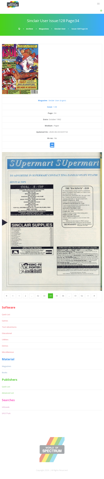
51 (76, 296)
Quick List (6, 314)
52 (82, 296)
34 (50, 296)
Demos (5, 345)
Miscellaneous (8, 352)
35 (57, 296)
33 (44, 296)
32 (38, 296)
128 (52, 107)
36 (63, 296)
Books (4, 372)
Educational (7, 333)
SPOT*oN (6, 413)
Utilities (5, 339)
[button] (101, 10)
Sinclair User (60, 29)
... (31, 296)
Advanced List (8, 393)
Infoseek (5, 407)
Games (5, 320)
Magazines (44, 29)
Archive (29, 29)
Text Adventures (9, 327)
